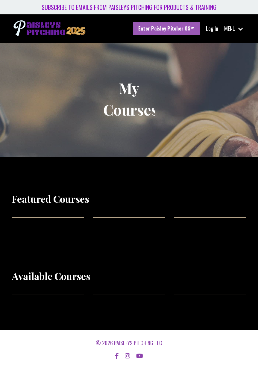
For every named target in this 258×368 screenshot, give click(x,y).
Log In (212, 28)
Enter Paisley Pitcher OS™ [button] (166, 28)
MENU (233, 28)
